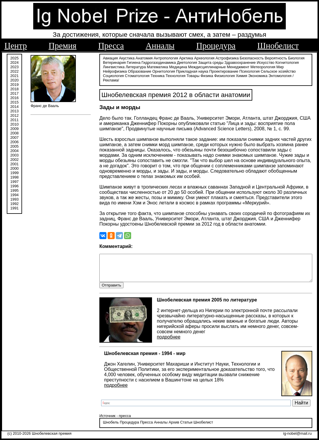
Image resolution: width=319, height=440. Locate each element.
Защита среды (195, 62)
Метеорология (225, 67)
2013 (14, 111)
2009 (14, 128)
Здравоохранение (224, 62)
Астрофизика (212, 58)
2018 (14, 89)
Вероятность (261, 58)
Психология (185, 71)
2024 (14, 62)
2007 (14, 137)
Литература (98, 67)
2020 (14, 80)
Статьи (171, 423)
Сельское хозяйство (213, 71)
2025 (14, 58)
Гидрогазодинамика (143, 62)
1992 (14, 203)
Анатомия (129, 58)
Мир (242, 67)
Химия (164, 76)
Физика (129, 76)
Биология (281, 58)
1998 (14, 177)
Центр (15, 45)
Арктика (171, 58)
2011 (14, 120)
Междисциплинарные (169, 67)
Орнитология (99, 71)
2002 (14, 159)
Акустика (112, 58)
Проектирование (159, 71)
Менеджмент (200, 67)
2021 (14, 76)
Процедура (216, 45)
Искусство (250, 62)
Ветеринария (99, 62)
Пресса (111, 45)
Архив (158, 423)
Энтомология (202, 76)
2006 (14, 142)
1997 (14, 181)
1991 (14, 208)
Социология (243, 71)
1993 (14, 199)
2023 (14, 67)
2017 (14, 93)
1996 (14, 186)
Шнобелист (278, 45)
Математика (119, 67)
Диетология (172, 62)
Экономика (180, 76)
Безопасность (237, 58)
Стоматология (266, 71)
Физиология (146, 76)
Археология (189, 58)
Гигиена (118, 62)
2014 (14, 106)
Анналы (160, 45)
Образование (283, 67)
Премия (62, 45)
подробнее (154, 332)
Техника (287, 71)
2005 (14, 146)
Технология (98, 76)
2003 (14, 155)
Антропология (151, 58)
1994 (14, 195)
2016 (14, 98)
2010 (14, 124)
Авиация (95, 58)
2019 (14, 84)
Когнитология (272, 62)
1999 (14, 173)
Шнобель (96, 423)
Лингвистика (296, 62)
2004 (14, 151)
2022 (14, 71)
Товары (115, 76)
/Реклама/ (223, 76)
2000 (14, 168)
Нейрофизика (259, 67)
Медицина (140, 67)
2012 (14, 115)
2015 (14, 102)
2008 (14, 133)
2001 (14, 164)
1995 (14, 190)
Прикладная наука (128, 71)
